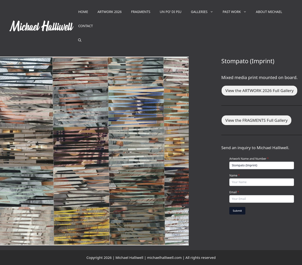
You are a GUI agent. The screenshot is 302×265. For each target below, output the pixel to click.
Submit (237, 210)
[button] (79, 40)
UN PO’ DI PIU (170, 11)
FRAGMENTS (140, 11)
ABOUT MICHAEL (269, 11)
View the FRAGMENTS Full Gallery (256, 120)
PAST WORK (237, 12)
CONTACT (85, 26)
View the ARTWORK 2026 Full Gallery (259, 90)
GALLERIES (204, 12)
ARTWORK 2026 (109, 11)
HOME (83, 11)
